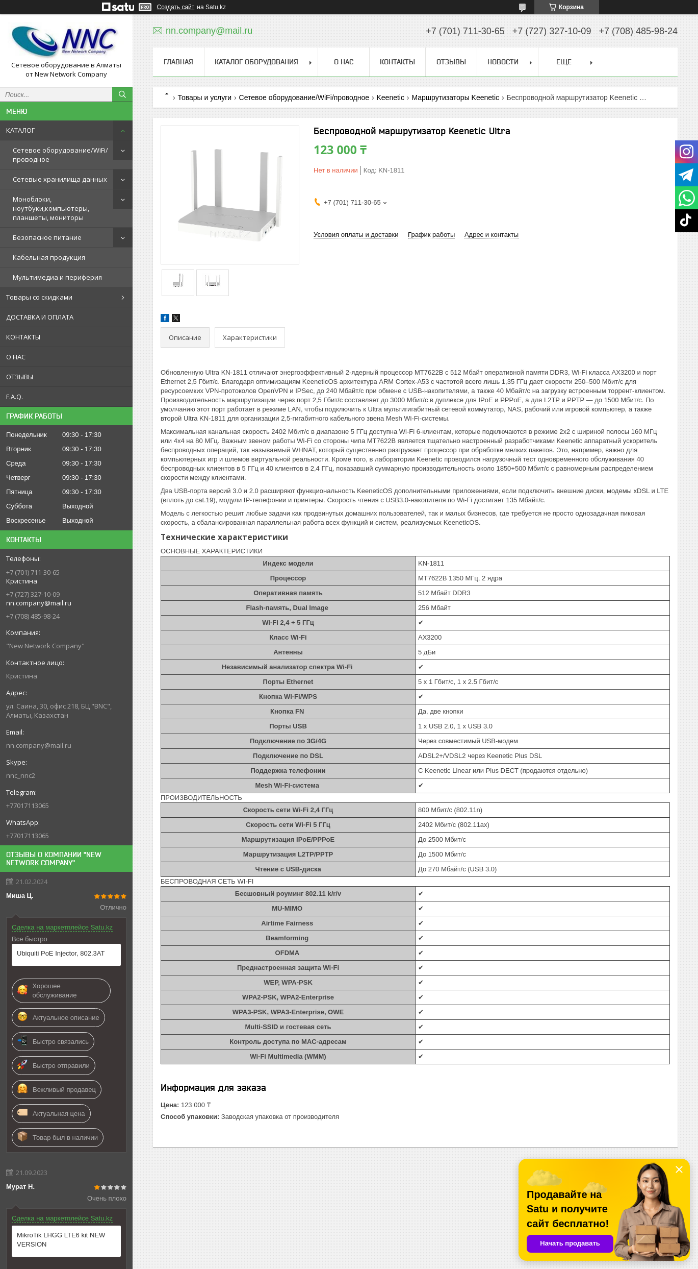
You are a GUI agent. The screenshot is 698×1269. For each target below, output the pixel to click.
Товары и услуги (204, 97)
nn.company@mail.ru (38, 745)
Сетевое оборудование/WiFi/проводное (60, 154)
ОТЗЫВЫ (19, 376)
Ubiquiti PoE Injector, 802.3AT (61, 953)
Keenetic (390, 97)
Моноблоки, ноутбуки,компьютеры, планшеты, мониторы (51, 208)
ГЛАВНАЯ (178, 62)
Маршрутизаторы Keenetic (455, 97)
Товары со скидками (39, 297)
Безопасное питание (47, 237)
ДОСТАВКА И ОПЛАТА (39, 317)
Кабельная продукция (49, 257)
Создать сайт (176, 7)
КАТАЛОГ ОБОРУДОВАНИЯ (256, 62)
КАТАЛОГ (20, 130)
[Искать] (122, 94)
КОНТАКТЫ (23, 336)
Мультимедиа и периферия (57, 277)
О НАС (15, 356)
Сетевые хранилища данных (60, 179)
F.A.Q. (14, 396)
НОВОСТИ (503, 62)
